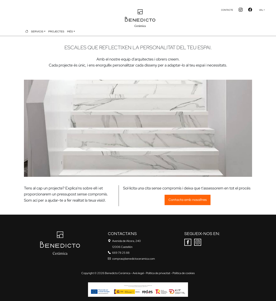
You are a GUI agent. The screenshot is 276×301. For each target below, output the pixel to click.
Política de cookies (183, 273)
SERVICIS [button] (37, 31)
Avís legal (138, 273)
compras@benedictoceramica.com (133, 259)
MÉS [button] (70, 31)
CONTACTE (227, 10)
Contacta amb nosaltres (187, 200)
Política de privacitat (158, 273)
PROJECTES (56, 31)
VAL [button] (261, 10)
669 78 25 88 (121, 253)
